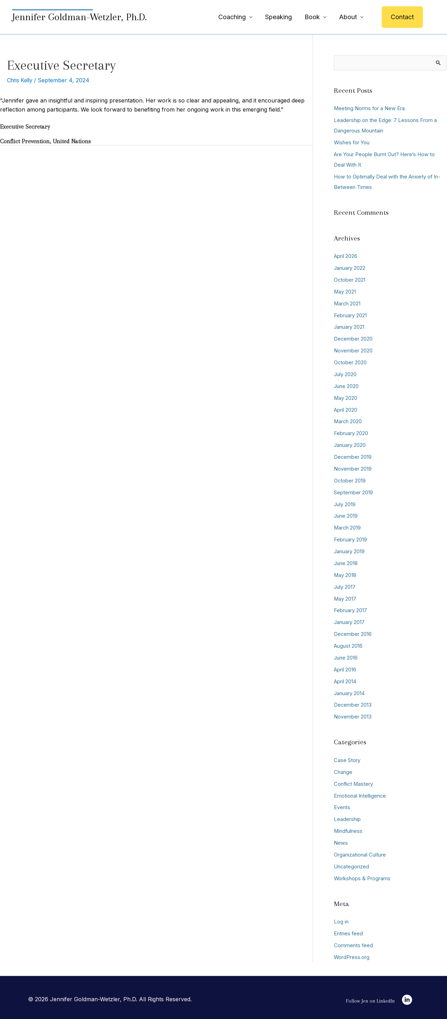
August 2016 (348, 644)
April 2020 (346, 409)
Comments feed (353, 943)
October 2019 (350, 479)
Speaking (278, 17)
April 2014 (345, 679)
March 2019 (347, 526)
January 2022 (349, 268)
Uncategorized (351, 864)
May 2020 (346, 397)
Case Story (347, 758)
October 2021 (350, 279)
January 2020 (350, 444)
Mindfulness (348, 829)
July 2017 (345, 585)
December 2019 (353, 456)
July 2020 (345, 373)
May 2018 (345, 573)
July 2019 (345, 503)
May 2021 (345, 291)
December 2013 (353, 703)
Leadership (347, 817)
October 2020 (350, 362)
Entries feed (348, 931)
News (341, 840)
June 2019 (346, 514)
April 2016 (345, 667)
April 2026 (346, 256)
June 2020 (346, 385)
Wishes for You (352, 142)
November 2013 (353, 715)
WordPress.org (352, 954)
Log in (341, 919)
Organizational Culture (360, 852)
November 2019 (353, 467)
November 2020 (353, 350)
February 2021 (350, 315)
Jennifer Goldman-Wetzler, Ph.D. (79, 17)
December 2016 (353, 632)
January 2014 (349, 691)
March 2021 (347, 303)
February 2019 (350, 538)
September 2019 (353, 491)
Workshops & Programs (362, 876)
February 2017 (350, 609)
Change (343, 770)
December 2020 (353, 338)
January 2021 (349, 326)
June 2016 (346, 656)
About (348, 17)
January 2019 (349, 550)
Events (342, 805)
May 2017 (345, 597)
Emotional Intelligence (360, 793)
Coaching (232, 17)
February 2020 (351, 432)
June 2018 (346, 561)
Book (312, 17)
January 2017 (349, 620)
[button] (402, 17)
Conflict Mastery (354, 781)
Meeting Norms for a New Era (369, 108)
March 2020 (348, 420)
